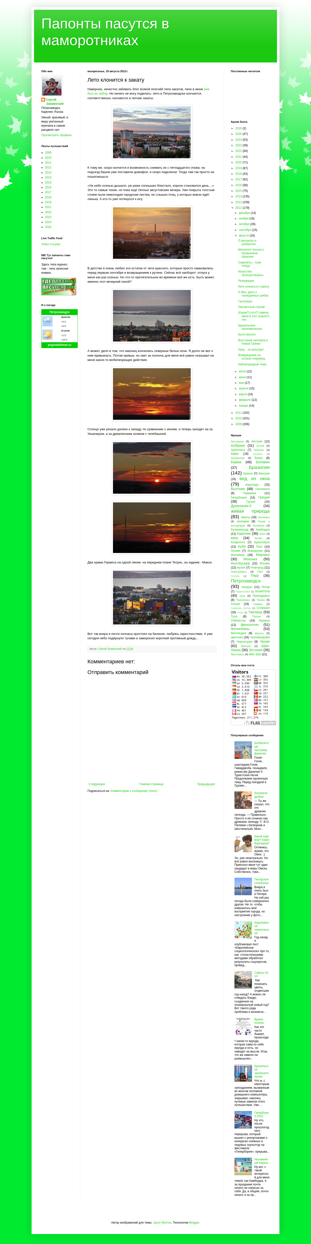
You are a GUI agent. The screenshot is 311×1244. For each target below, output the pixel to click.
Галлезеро (245, 301)
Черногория (244, 641)
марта (243, 394)
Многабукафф (240, 563)
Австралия (237, 441)
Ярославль (237, 654)
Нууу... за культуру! (251, 349)
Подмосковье (243, 591)
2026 (239, 128)
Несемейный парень (261, 1161)
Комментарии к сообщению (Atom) (134, 791)
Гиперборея (239, 497)
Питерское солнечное (261, 881)
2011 (48, 162)
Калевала (259, 525)
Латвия (235, 550)
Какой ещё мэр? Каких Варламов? (262, 840)
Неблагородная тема (252, 364)
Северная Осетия (241, 608)
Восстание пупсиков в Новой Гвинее (253, 342)
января (244, 405)
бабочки (259, 449)
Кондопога (238, 542)
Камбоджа (263, 529)
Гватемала (262, 489)
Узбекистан (238, 620)
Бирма (236, 462)
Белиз (259, 458)
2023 (48, 217)
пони (242, 595)
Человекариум (260, 637)
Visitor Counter (50, 244)
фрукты (259, 633)
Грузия (250, 501)
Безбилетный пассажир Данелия (261, 748)
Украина (264, 620)
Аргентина (238, 450)
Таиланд (255, 612)
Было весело (247, 334)
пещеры (247, 587)
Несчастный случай (251, 307)
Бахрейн (257, 454)
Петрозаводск (60, 312)
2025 (48, 227)
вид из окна (255, 478)
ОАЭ (260, 571)
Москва (265, 563)
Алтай (260, 445)
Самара (257, 604)
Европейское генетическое (261, 928)
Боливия (263, 462)
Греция (264, 497)
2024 (48, 222)
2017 (48, 192)
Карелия (244, 533)
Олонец (235, 576)
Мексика (250, 559)
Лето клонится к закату (253, 286)
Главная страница (151, 784)
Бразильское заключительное (261, 1071)
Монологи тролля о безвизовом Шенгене (251, 253)
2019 (48, 202)
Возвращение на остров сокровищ (251, 356)
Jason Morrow (162, 1222)
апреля (244, 388)
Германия (249, 493)
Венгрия (264, 473)
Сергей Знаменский (55, 101)
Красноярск (262, 542)
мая (242, 383)
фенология (250, 625)
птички (235, 604)
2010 (48, 157)
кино (234, 538)
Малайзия (237, 555)
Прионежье (243, 599)
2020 (239, 162)
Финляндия (238, 633)
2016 (48, 187)
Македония (255, 550)
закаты (245, 517)
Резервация (246, 280)
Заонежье (264, 517)
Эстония (255, 650)
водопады (252, 484)
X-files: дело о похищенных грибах (253, 293)
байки (235, 454)
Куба (242, 546)
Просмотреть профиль (56, 135)
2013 (48, 172)
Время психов (259, 1021)
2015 (48, 182)
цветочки (237, 637)
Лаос (259, 546)
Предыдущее (206, 784)
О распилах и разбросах (247, 242)
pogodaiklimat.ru (59, 345)
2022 (48, 212)
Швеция (246, 646)
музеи (241, 567)
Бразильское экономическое (250, 327)
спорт (240, 612)
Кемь (262, 533)
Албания (238, 445)
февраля (245, 400)
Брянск (248, 473)
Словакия (263, 608)
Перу (255, 576)
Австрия (256, 441)
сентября (245, 230)
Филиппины (240, 629)
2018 (48, 197)
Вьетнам (238, 489)
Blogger (194, 1222)
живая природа (250, 511)
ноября (244, 218)
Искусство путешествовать (251, 273)
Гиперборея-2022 (261, 1114)
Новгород (257, 567)
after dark (255, 654)
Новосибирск (239, 571)
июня (243, 377)
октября (244, 224)
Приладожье (261, 595)
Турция (256, 616)
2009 (48, 152)
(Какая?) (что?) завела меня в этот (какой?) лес (253, 316)
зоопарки (243, 521)
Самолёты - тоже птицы (249, 264)
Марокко (263, 555)
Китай (258, 538)
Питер (265, 587)
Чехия (265, 641)
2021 (48, 207)
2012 (48, 167)
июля (243, 371)
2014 (48, 177)
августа (244, 235)
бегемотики (238, 457)
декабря (245, 213)
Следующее (97, 784)
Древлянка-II (241, 506)
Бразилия (259, 467)
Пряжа (261, 599)
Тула (234, 616)
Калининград (239, 529)
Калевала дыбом (261, 794)
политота (262, 591)
